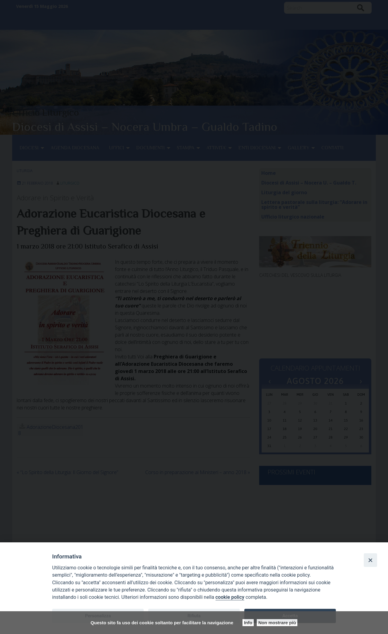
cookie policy (230, 597)
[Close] (370, 560)
